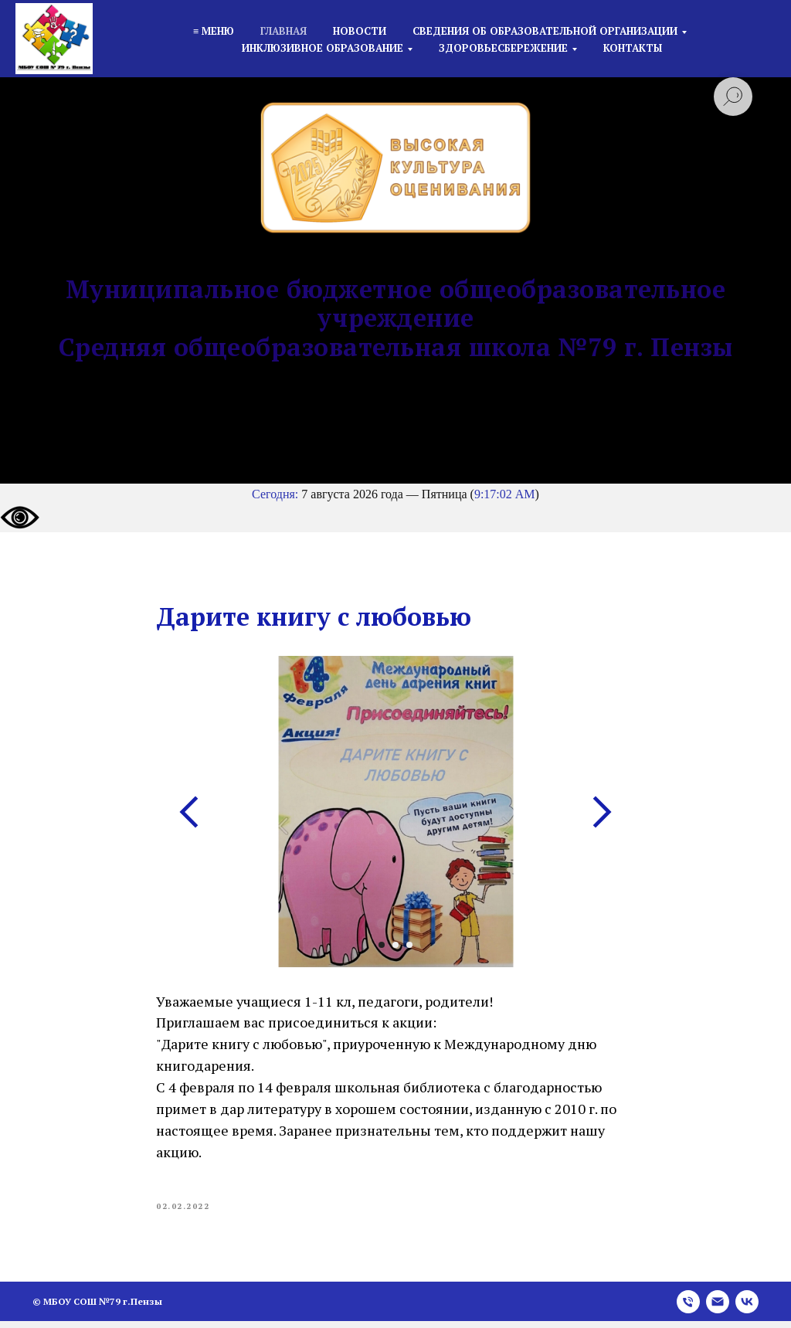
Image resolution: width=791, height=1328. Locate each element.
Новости (359, 31)
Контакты (632, 48)
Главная (283, 31)
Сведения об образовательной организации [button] (544, 31)
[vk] (747, 1308)
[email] (717, 1308)
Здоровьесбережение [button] (503, 48)
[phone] (688, 1308)
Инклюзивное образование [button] (322, 48)
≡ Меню (213, 31)
